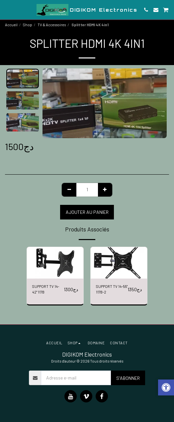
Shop (27, 25)
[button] (7, 9)
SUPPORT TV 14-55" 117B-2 (112, 289)
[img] (55, 263)
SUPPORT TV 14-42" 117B (45, 289)
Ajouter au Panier (87, 212)
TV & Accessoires (52, 25)
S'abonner (128, 378)
